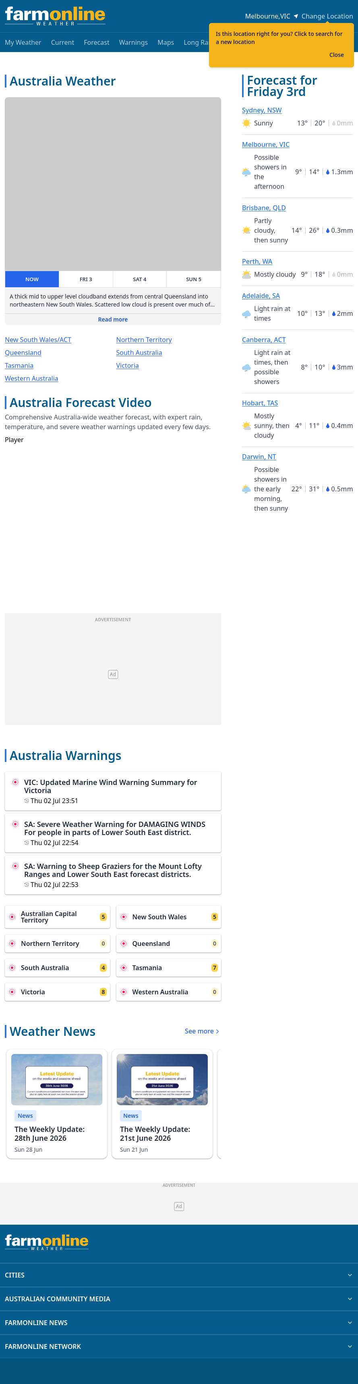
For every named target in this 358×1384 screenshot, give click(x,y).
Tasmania (19, 365)
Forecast (96, 42)
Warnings (133, 42)
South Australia (139, 352)
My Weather (23, 42)
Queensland (23, 352)
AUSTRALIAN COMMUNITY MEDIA (179, 1298)
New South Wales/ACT (38, 339)
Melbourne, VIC (266, 144)
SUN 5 (193, 279)
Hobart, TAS (260, 403)
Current (62, 42)
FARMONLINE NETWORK (179, 1346)
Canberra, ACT (264, 339)
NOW (32, 279)
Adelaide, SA (261, 295)
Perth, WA (257, 261)
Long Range (202, 42)
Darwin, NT (259, 456)
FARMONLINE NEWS (179, 1322)
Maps (165, 42)
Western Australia (31, 378)
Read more (113, 319)
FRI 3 (86, 279)
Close (336, 54)
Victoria (127, 365)
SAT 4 (139, 279)
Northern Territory (144, 339)
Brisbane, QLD (264, 208)
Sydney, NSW (262, 110)
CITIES (179, 1275)
